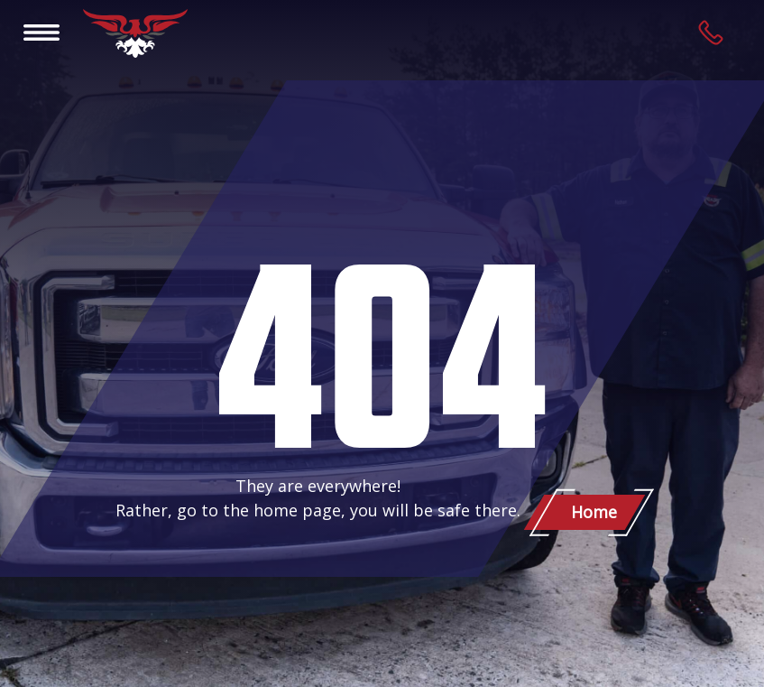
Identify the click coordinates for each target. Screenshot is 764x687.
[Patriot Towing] (135, 33)
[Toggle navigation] (41, 31)
